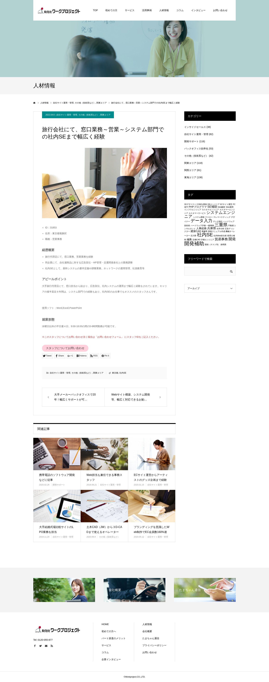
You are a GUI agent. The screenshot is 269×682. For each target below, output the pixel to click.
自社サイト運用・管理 (67, 115)
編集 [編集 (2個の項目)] (189, 239)
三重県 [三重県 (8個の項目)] (221, 224)
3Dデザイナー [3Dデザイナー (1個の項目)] (190, 204)
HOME (105, 624)
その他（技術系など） (88, 115)
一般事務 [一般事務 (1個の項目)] (210, 225)
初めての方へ (109, 631)
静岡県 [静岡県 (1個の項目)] (223, 244)
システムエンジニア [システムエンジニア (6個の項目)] (209, 214)
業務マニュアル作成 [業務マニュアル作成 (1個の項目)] (216, 231)
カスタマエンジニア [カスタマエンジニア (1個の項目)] (210, 210)
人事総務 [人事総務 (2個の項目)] (201, 228)
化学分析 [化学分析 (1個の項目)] (220, 229)
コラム (105, 652)
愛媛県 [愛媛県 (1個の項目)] (204, 231)
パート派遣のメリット (114, 638)
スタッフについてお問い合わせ (65, 348)
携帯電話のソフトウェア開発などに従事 (57, 477)
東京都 (115, 373)
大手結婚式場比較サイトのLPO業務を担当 (56, 529)
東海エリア (190, 177)
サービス (106, 645)
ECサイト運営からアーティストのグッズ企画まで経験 (151, 477)
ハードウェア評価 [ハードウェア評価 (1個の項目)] (198, 225)
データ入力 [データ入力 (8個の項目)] (201, 220)
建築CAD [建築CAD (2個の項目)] (196, 231)
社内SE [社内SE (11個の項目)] (205, 234)
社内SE (122, 373)
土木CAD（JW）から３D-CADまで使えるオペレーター (104, 529)
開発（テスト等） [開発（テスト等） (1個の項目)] (212, 244)
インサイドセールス (195, 127)
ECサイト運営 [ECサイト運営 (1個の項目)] (226, 204)
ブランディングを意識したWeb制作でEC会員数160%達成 (151, 532)
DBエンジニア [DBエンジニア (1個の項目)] (214, 204)
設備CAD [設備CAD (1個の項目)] (196, 240)
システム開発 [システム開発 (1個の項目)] (198, 217)
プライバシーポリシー (154, 645)
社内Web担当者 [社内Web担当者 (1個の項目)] (220, 236)
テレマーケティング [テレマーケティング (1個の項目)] (221, 217)
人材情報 (147, 624)
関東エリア (105, 115)
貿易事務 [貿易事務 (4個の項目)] (221, 239)
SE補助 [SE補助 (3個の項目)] (212, 206)
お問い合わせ (149, 652)
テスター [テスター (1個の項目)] (209, 217)
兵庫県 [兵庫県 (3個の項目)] (211, 228)
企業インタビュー (111, 659)
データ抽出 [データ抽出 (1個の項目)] (218, 221)
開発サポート (59, 485)
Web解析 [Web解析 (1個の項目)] (221, 207)
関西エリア (190, 170)
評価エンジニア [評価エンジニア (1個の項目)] (207, 240)
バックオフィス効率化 (196, 148)
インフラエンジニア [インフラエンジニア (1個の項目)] (192, 210)
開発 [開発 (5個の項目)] (232, 239)
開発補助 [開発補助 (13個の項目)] (194, 243)
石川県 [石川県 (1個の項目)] (193, 236)
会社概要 (147, 631)
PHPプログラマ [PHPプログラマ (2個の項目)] (198, 206)
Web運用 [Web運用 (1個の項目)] (229, 207)
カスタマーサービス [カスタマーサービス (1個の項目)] (197, 213)
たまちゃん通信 (150, 638)
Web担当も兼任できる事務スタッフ (104, 477)
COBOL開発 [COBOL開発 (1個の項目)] (202, 204)
